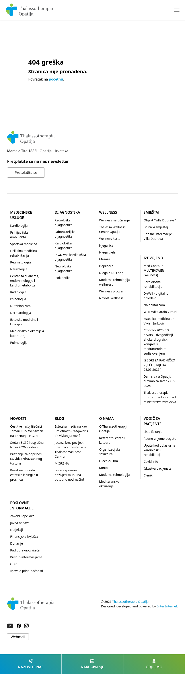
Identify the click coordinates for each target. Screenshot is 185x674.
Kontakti (105, 468)
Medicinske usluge (21, 215)
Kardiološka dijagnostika (63, 245)
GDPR (14, 564)
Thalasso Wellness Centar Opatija (112, 229)
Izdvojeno (153, 257)
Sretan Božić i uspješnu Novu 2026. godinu (27, 444)
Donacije (16, 543)
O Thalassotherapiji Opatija (113, 428)
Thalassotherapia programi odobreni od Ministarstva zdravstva (160, 397)
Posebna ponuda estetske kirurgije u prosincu (24, 475)
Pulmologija (18, 342)
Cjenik (148, 475)
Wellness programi (113, 291)
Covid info (151, 461)
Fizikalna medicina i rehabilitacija (24, 253)
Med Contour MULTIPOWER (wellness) (154, 270)
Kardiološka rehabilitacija (153, 284)
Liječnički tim (108, 461)
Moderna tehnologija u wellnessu (115, 282)
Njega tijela (107, 252)
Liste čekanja (153, 432)
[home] (29, 10)
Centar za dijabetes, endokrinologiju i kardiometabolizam (24, 280)
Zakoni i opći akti (22, 516)
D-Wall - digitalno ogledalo (156, 295)
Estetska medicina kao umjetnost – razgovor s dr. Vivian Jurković (71, 431)
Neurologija (18, 269)
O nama (106, 418)
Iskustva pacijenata (157, 468)
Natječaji (16, 530)
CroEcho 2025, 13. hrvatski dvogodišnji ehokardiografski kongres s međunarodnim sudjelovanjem (158, 341)
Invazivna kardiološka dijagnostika (70, 257)
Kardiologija (18, 225)
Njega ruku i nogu (112, 273)
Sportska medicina (23, 244)
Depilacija (106, 266)
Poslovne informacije (21, 505)
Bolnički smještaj (156, 227)
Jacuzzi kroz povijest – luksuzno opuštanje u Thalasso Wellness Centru (70, 449)
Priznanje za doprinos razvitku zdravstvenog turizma (26, 458)
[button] (176, 10)
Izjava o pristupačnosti (26, 571)
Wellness (108, 212)
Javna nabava (19, 523)
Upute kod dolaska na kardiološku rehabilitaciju (159, 450)
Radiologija (18, 292)
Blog (59, 418)
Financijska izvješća (24, 536)
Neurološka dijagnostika (63, 268)
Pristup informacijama (26, 557)
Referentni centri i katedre (112, 440)
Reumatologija (20, 262)
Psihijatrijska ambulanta (19, 234)
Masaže (104, 259)
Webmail (18, 636)
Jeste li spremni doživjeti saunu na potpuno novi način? (69, 475)
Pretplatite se (26, 172)
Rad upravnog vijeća (25, 550)
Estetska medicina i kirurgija (24, 321)
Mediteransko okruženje (109, 483)
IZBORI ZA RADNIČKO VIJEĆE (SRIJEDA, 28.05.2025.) (159, 365)
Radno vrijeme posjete (160, 438)
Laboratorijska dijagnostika (65, 234)
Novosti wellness (111, 298)
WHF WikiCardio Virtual (160, 312)
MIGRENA (62, 463)
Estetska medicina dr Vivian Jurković (159, 321)
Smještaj (151, 212)
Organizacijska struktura (110, 451)
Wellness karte (110, 238)
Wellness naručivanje (114, 220)
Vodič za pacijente (152, 421)
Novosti (18, 418)
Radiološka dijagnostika (63, 222)
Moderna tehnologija (114, 474)
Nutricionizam (20, 306)
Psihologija (18, 299)
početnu (56, 79)
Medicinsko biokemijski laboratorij (27, 333)
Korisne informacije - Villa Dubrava (159, 236)
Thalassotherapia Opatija (130, 601)
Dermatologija (20, 313)
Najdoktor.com (154, 305)
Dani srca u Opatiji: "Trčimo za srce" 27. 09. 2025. (160, 381)
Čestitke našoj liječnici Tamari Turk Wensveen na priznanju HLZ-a (26, 431)
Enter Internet (167, 606)
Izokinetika (62, 278)
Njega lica (106, 245)
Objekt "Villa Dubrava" (160, 220)
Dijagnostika (67, 212)
